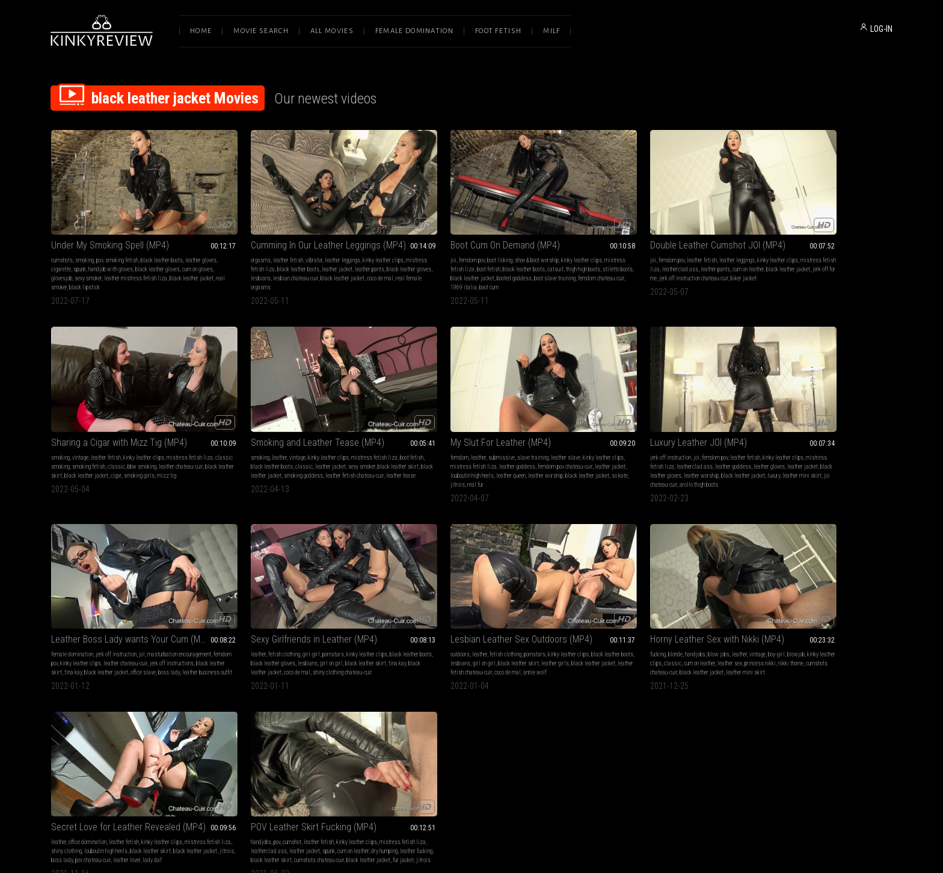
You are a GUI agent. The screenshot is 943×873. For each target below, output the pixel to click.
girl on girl (846, 434)
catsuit (520, 253)
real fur (332, 452)
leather (79, 425)
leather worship (507, 443)
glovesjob (84, 262)
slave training (304, 425)
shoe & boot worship (479, 244)
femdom (231, 425)
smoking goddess (160, 443)
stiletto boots (432, 262)
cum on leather (698, 253)
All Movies (332, 31)
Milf (551, 31)
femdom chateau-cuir (449, 271)
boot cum (513, 271)
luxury (432, 452)
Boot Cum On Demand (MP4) (447, 229)
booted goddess (513, 262)
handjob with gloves (127, 253)
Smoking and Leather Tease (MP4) (118, 410)
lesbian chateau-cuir (313, 262)
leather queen (345, 443)
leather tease (109, 452)
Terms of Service (434, 747)
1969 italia (488, 271)
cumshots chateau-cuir (274, 632)
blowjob (367, 614)
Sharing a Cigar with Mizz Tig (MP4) (802, 229)
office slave (576, 452)
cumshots (62, 244)
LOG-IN (881, 29)
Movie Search (261, 31)
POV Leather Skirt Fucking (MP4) (626, 599)
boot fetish (453, 253)
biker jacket (576, 271)
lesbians (279, 262)
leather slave (337, 425)
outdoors (60, 614)
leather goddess (319, 434)
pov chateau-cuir (497, 632)
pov (99, 244)
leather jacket (330, 253)
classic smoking (765, 253)
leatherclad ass (630, 253)
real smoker (97, 271)
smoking (84, 244)
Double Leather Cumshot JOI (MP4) (631, 229)
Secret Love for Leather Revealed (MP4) (470, 599)
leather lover (531, 632)
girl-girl (794, 425)
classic (830, 253)
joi (396, 244)
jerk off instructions (585, 443)
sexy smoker (110, 262)
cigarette (78, 253)
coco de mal (251, 271)
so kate (297, 452)
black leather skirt (784, 262)
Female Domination (414, 31)
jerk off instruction (413, 425)
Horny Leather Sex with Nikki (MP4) (289, 599)
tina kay (662, 443)
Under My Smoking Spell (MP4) (110, 229)
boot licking (442, 244)
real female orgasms (290, 271)
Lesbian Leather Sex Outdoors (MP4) (122, 599)
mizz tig (757, 271)
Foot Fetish (498, 31)
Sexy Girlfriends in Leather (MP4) (797, 410)
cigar (858, 262)
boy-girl (348, 614)
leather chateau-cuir (692, 434)
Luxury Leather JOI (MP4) (441, 410)
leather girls (187, 623)
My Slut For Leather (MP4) (272, 410)
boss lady (602, 452)
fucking (230, 614)
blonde (247, 614)
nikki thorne (234, 632)
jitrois (314, 452)
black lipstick (127, 271)
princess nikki (361, 623)
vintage (763, 244)
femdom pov (414, 244)
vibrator (285, 244)
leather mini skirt (460, 452)
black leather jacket (472, 262)
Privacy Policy (515, 747)
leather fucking (600, 632)
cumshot (604, 614)
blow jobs (290, 614)
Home (201, 31)
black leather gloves (174, 253)
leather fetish (259, 244)
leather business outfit (640, 452)
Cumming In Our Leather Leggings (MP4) (299, 229)
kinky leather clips (354, 244)
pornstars (817, 425)
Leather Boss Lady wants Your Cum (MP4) (642, 410)
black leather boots (162, 244)
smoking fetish (121, 244)
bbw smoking (855, 253)
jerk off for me (625, 262)
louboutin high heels (306, 443)
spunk (96, 253)
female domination (585, 425)
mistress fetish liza (245, 253)
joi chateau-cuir (499, 452)
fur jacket (620, 641)
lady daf (402, 641)
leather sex (331, 623)
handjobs (267, 614)
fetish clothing (768, 425)
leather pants (363, 253)
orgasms (232, 244)
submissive (273, 425)
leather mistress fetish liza (158, 262)
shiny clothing (434, 623)
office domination (429, 614)
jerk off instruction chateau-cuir (677, 262)
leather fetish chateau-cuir (126, 632)
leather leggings (313, 244)
